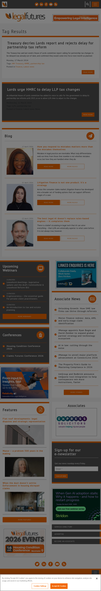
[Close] (97, 578)
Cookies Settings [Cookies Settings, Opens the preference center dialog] (40, 586)
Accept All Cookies (59, 586)
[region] (50, 582)
